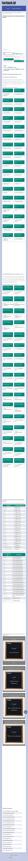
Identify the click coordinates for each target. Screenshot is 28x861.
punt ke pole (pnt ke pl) (7, 846)
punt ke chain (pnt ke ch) (7, 842)
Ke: (14, 52)
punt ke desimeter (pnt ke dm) (8, 824)
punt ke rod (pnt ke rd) (7, 844)
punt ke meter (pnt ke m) (7, 826)
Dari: (4, 52)
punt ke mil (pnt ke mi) (7, 834)
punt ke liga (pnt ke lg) (7, 838)
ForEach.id (11, 857)
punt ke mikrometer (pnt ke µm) (9, 819)
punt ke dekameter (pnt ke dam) (9, 828)
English (15, 855)
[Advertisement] (14, 33)
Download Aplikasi (16, 8)
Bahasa (12, 855)
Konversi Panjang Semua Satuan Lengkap (10, 811)
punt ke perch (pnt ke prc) (7, 848)
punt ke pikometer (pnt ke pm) (8, 813)
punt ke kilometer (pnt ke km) (8, 832)
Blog (8, 8)
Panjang (4, 49)
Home (4, 12)
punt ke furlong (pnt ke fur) (8, 840)
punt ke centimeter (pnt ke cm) (8, 822)
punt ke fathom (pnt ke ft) (7, 850)
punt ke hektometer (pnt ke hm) (9, 830)
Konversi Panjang (17, 12)
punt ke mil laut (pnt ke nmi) (8, 836)
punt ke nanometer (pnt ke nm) (9, 817)
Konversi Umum (9, 12)
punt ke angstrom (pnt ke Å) (8, 815)
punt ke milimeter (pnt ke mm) (8, 820)
